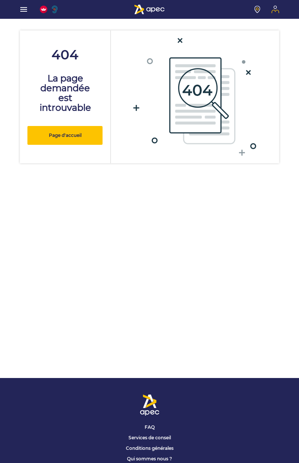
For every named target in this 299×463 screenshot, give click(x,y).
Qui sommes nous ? (149, 458)
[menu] (23, 9)
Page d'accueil (65, 135)
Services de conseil (149, 437)
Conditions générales (150, 448)
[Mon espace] (275, 9)
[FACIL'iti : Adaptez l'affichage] (43, 9)
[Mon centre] (257, 9)
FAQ (150, 427)
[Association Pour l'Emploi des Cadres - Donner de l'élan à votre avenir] (149, 9)
